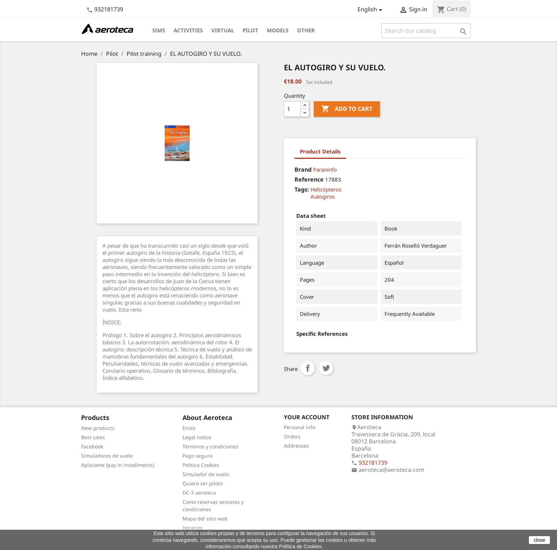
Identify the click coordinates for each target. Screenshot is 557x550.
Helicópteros (326, 189)
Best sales (93, 437)
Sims (158, 30)
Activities (188, 30)
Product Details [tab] (320, 151)
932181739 (108, 9)
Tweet (326, 368)
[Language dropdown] (371, 10)
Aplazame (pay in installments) (117, 465)
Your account (306, 417)
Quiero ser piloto (202, 483)
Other (306, 30)
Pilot (250, 30)
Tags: (302, 189)
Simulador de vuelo (205, 474)
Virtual (222, 30)
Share (308, 368)
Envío (188, 428)
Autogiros (323, 196)
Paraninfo (325, 169)
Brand (303, 169)
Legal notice (196, 437)
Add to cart (346, 109)
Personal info (299, 427)
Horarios (192, 527)
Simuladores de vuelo (107, 455)
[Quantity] (292, 109)
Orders (292, 436)
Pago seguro (197, 455)
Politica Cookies (200, 465)
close (539, 540)
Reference (309, 179)
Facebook (92, 446)
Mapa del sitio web (205, 518)
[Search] (426, 30)
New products (98, 428)
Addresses (296, 445)
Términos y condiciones (210, 446)
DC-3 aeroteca (199, 492)
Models (277, 30)
